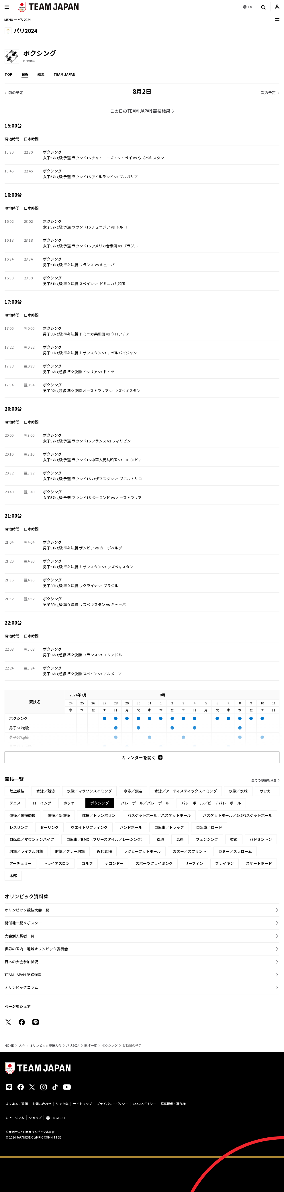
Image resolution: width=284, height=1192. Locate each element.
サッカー (267, 791)
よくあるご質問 (17, 1103)
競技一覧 (90, 1045)
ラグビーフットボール (142, 851)
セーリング (49, 827)
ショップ (35, 1117)
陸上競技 (16, 791)
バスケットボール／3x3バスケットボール (237, 815)
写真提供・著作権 (173, 1103)
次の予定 (268, 92)
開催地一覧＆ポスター (23, 922)
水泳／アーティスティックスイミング (185, 791)
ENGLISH (58, 1117)
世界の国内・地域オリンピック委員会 (36, 948)
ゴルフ (87, 863)
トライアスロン (57, 863)
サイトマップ (82, 1103)
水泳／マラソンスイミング (89, 791)
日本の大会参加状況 (21, 961)
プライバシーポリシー (112, 1103)
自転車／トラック (169, 827)
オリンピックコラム (21, 987)
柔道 (234, 839)
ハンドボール (131, 827)
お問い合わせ (41, 1103)
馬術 (180, 839)
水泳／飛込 (133, 791)
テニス (15, 803)
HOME (9, 1045)
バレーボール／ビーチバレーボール (211, 803)
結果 (41, 74)
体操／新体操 (59, 815)
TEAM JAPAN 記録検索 (23, 974)
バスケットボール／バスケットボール (159, 815)
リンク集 (62, 1103)
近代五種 (104, 851)
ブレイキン (224, 863)
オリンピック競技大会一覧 (27, 910)
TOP (8, 74)
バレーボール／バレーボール (145, 803)
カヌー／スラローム (235, 851)
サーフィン (194, 863)
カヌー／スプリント (189, 851)
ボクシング (109, 1045)
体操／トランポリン (98, 815)
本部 (13, 875)
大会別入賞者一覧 (19, 936)
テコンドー (114, 863)
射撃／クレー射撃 (70, 851)
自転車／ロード (209, 827)
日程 (24, 74)
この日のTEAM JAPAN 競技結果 (140, 111)
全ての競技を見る (264, 780)
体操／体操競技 (22, 815)
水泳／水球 (238, 791)
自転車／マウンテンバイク (31, 839)
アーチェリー (20, 863)
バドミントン (261, 839)
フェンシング (207, 839)
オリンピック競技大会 (45, 1045)
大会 (22, 1045)
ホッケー (70, 803)
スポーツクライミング (154, 863)
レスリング (18, 827)
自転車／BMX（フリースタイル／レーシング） (105, 839)
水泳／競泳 (45, 791)
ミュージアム (15, 1117)
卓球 (160, 839)
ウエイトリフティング (89, 827)
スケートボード (259, 863)
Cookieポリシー (144, 1103)
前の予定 (15, 92)
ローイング (42, 803)
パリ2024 (72, 1045)
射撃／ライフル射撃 (26, 851)
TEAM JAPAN (64, 74)
